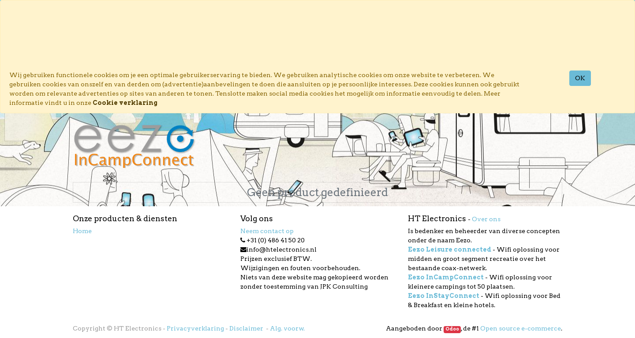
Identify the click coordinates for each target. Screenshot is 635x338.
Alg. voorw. (287, 328)
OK (580, 78)
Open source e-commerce (520, 328)
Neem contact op (267, 230)
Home (82, 230)
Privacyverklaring (195, 328)
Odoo (452, 329)
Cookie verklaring (125, 102)
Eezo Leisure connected (449, 249)
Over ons (486, 219)
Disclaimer (247, 328)
